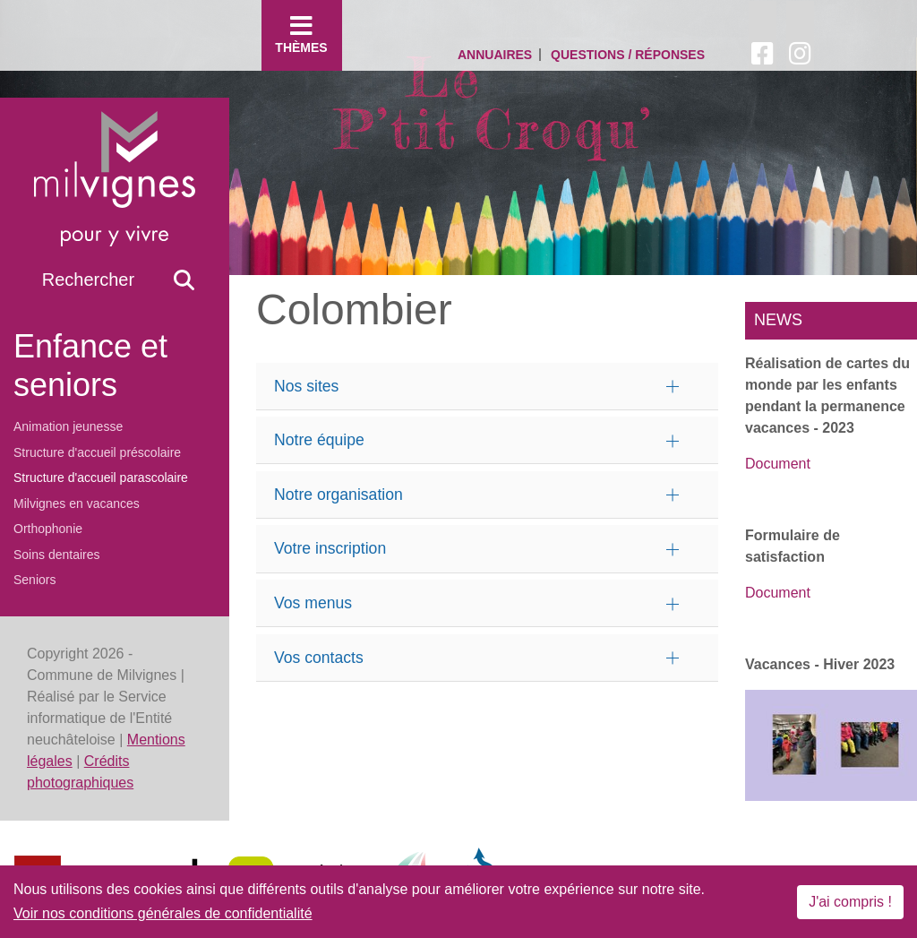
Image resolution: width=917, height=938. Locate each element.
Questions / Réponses (628, 54)
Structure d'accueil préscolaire (97, 452)
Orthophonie (47, 528)
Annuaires (495, 54)
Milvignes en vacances (76, 503)
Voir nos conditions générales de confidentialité (163, 913)
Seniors (34, 579)
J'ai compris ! (850, 901)
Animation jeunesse (68, 426)
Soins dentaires (56, 554)
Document (777, 463)
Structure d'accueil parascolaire (100, 477)
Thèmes (302, 34)
